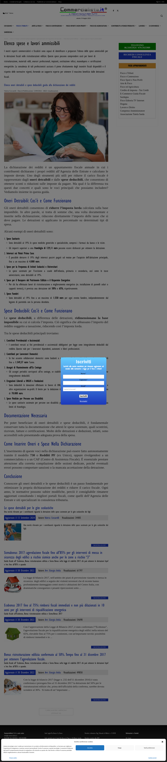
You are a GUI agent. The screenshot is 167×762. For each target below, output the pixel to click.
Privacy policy (13, 758)
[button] (162, 742)
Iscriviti (83, 396)
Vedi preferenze (149, 748)
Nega (119, 748)
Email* (83, 386)
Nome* (83, 373)
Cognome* (83, 380)
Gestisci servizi (152, 758)
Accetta (89, 748)
